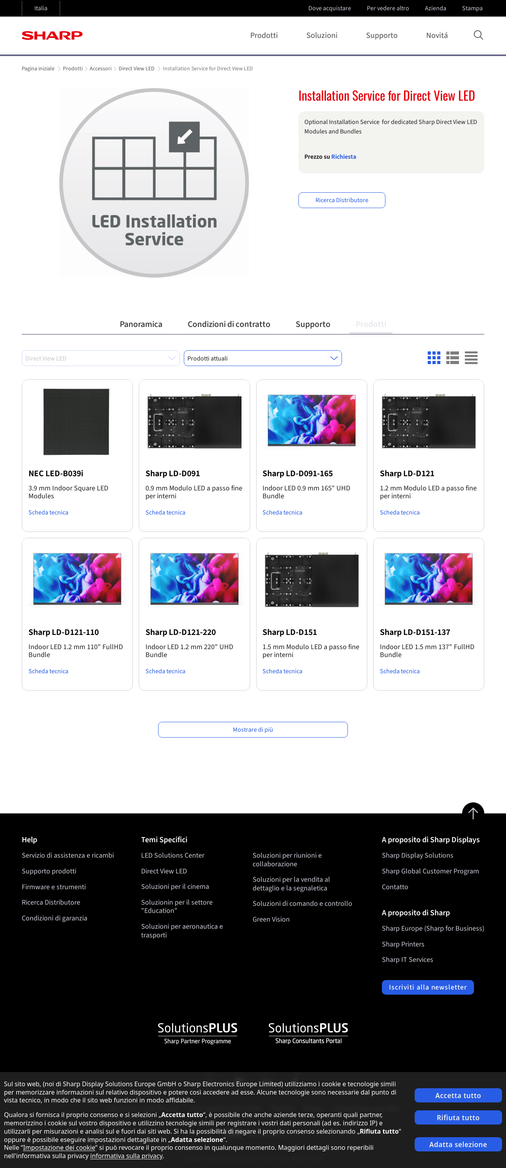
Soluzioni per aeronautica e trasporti (182, 931)
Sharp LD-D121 (407, 474)
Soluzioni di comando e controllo (302, 904)
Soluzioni (323, 35)
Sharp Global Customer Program (430, 871)
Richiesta (343, 156)
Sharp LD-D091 (172, 474)
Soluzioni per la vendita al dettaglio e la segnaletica (291, 884)
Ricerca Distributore (341, 200)
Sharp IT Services (407, 960)
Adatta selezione (458, 1144)
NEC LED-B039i (55, 474)
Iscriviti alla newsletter (428, 987)
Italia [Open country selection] (40, 8)
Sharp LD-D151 (289, 632)
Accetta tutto (458, 1095)
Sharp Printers (403, 944)
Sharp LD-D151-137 (415, 632)
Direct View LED (164, 871)
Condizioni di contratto (229, 324)
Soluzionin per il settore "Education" (177, 907)
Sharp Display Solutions (417, 855)
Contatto (395, 887)
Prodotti (265, 35)
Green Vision (271, 919)
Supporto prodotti (49, 871)
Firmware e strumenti (54, 887)
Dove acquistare (329, 8)
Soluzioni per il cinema (175, 887)
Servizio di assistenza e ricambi (68, 855)
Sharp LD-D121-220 (180, 632)
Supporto (383, 35)
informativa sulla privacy (126, 1155)
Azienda (436, 8)
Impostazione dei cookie (59, 1147)
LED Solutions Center (172, 855)
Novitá (437, 35)
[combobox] (101, 358)
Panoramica (141, 324)
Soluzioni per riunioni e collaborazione (287, 860)
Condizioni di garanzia (54, 918)
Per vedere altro (389, 8)
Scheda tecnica (48, 512)
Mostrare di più (253, 729)
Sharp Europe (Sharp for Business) (433, 928)
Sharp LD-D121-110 (63, 632)
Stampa (473, 8)
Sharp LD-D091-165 (297, 474)
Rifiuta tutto (458, 1117)
